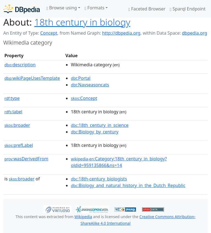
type (12, 98)
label (13, 112)
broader (17, 125)
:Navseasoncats (90, 85)
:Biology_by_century (94, 132)
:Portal (80, 78)
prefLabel (18, 145)
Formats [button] (94, 8)
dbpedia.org (194, 33)
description (20, 65)
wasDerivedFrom (26, 159)
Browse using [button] (61, 8)
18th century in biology (82, 22)
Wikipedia (83, 216)
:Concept (84, 98)
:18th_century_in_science (100, 125)
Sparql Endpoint (188, 9)
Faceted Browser (146, 9)
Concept (48, 33)
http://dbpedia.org (121, 33)
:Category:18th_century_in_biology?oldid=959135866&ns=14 (119, 162)
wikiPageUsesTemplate (32, 78)
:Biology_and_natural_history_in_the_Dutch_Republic (128, 185)
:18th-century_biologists (99, 179)
